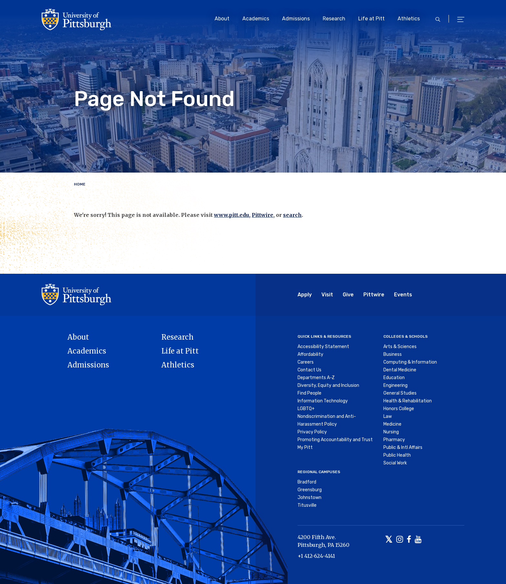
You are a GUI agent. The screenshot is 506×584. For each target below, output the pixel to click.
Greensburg (310, 490)
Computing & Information (410, 362)
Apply (305, 295)
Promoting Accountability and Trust (335, 439)
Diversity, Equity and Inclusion (328, 385)
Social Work (395, 463)
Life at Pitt (371, 19)
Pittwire (262, 215)
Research (334, 19)
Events (403, 295)
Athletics (409, 19)
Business (392, 354)
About (222, 19)
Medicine (392, 424)
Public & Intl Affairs (402, 447)
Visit (327, 295)
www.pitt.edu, (232, 215)
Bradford (307, 482)
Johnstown (309, 497)
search (292, 215)
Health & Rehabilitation (407, 401)
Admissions (296, 19)
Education (394, 377)
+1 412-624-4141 (316, 556)
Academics (255, 19)
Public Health (397, 455)
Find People (309, 393)
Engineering (395, 385)
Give (348, 295)
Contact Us (309, 370)
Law (387, 416)
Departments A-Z (316, 377)
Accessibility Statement (323, 346)
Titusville (307, 505)
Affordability (310, 354)
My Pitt (305, 447)
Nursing (391, 432)
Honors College (398, 408)
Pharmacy (394, 439)
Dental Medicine (399, 370)
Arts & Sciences (400, 346)
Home (80, 184)
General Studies (400, 393)
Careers (306, 362)
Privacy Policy (312, 432)
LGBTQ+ (306, 408)
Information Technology (323, 401)
